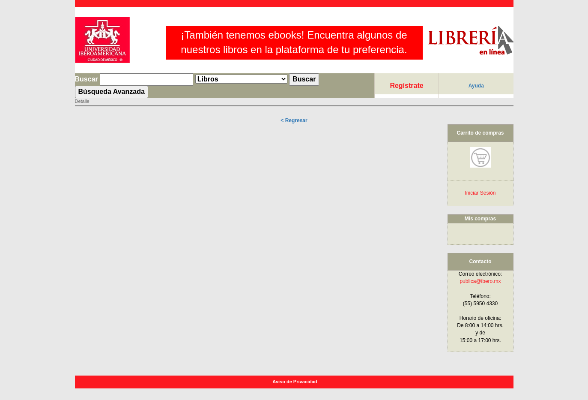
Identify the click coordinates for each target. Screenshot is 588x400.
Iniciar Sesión (480, 193)
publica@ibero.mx (480, 281)
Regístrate (406, 85)
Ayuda (476, 86)
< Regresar (294, 120)
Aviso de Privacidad (295, 381)
